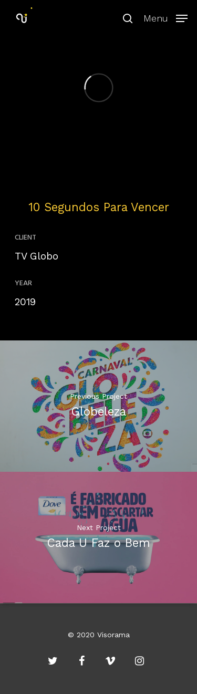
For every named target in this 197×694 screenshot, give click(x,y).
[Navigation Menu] (165, 17)
